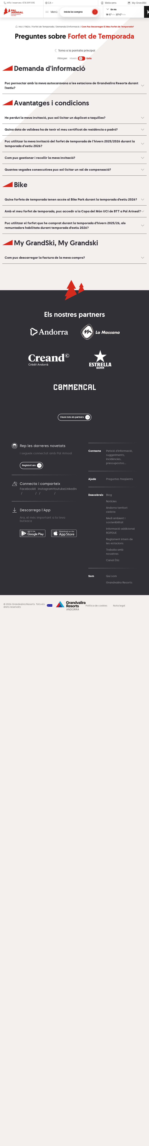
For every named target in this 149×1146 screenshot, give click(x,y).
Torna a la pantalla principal (74, 50)
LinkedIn (71, 1018)
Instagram (45, 1018)
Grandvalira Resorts (119, 1112)
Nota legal (119, 1135)
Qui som (111, 1105)
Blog (109, 1024)
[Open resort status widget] (123, 12)
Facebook (27, 1018)
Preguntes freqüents (119, 1008)
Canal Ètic (112, 1089)
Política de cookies (96, 1135)
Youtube (59, 1018)
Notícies (111, 1031)
